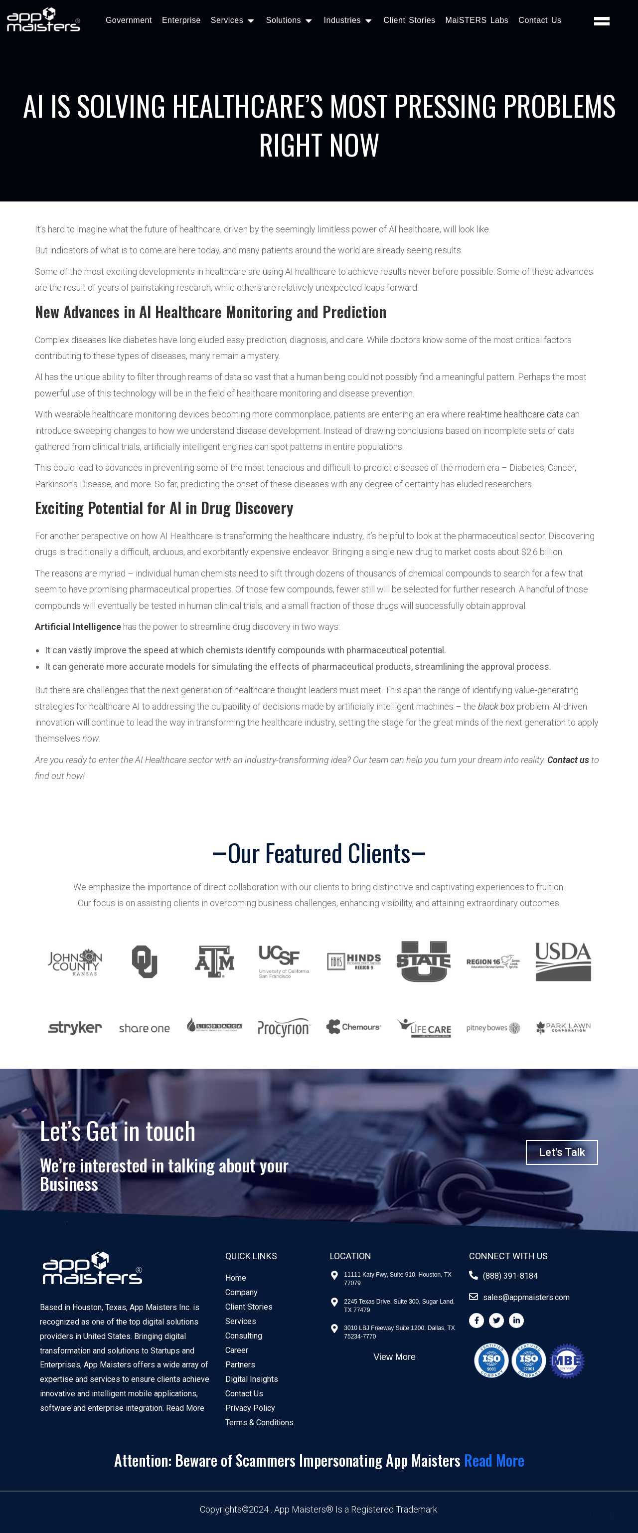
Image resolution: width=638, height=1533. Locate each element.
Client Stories (409, 20)
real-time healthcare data (516, 414)
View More (394, 1357)
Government (129, 20)
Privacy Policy (250, 1408)
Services (240, 1321)
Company (241, 1292)
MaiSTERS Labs (477, 20)
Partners (240, 1364)
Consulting (243, 1336)
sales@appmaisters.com (526, 1297)
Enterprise (181, 20)
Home (235, 1278)
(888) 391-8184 (510, 1276)
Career (236, 1350)
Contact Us (539, 20)
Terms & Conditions (259, 1422)
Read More (185, 1408)
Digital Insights (251, 1379)
